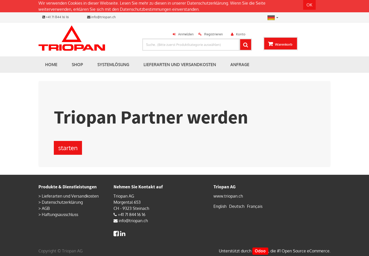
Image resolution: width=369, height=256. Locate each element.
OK (309, 4)
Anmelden (186, 34)
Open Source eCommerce (306, 250)
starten (68, 148)
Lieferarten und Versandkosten (70, 196)
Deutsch (236, 206)
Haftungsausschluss (60, 214)
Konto (240, 34)
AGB (46, 208)
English (220, 206)
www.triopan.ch (228, 196)
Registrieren (213, 34)
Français (254, 206)
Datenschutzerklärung (207, 3)
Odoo (260, 250)
